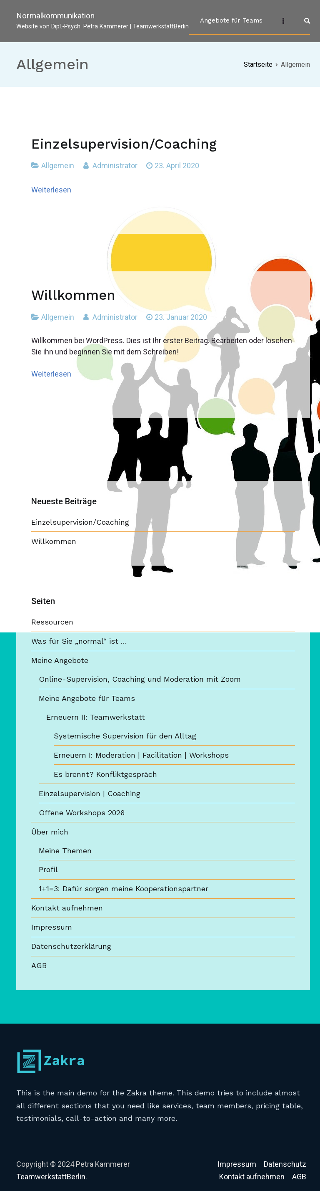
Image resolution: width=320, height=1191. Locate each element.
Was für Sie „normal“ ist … (79, 641)
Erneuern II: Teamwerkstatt (95, 717)
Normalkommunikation (55, 15)
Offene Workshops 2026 (82, 812)
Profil (48, 869)
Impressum (51, 927)
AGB (39, 965)
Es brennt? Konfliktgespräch (105, 774)
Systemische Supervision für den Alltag (125, 735)
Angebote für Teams (231, 20)
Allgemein (57, 165)
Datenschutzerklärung (71, 946)
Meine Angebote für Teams (87, 698)
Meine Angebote (59, 660)
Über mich (49, 831)
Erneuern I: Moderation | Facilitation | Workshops (141, 755)
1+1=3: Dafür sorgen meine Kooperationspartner (123, 888)
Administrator (115, 165)
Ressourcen (52, 621)
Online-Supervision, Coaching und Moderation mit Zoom (140, 679)
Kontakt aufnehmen (67, 907)
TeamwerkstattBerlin (50, 1176)
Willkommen (73, 295)
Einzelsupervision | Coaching (89, 793)
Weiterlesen (51, 189)
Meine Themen (65, 850)
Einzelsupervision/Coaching (124, 144)
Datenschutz (285, 1164)
